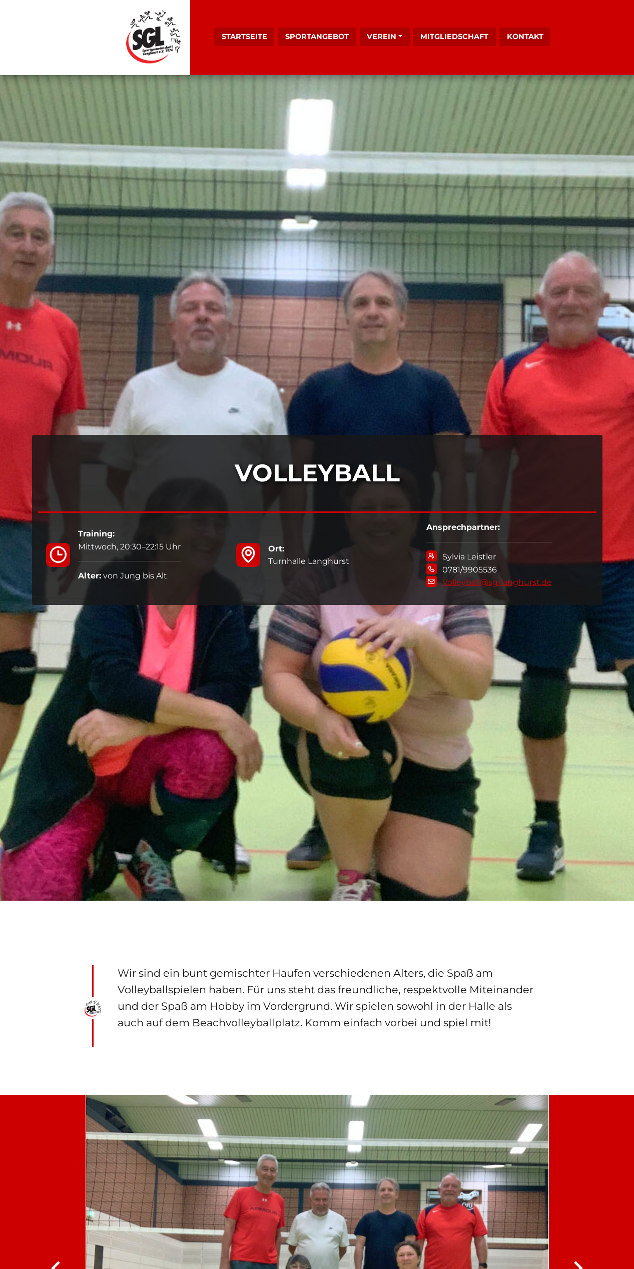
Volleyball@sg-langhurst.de (497, 582)
